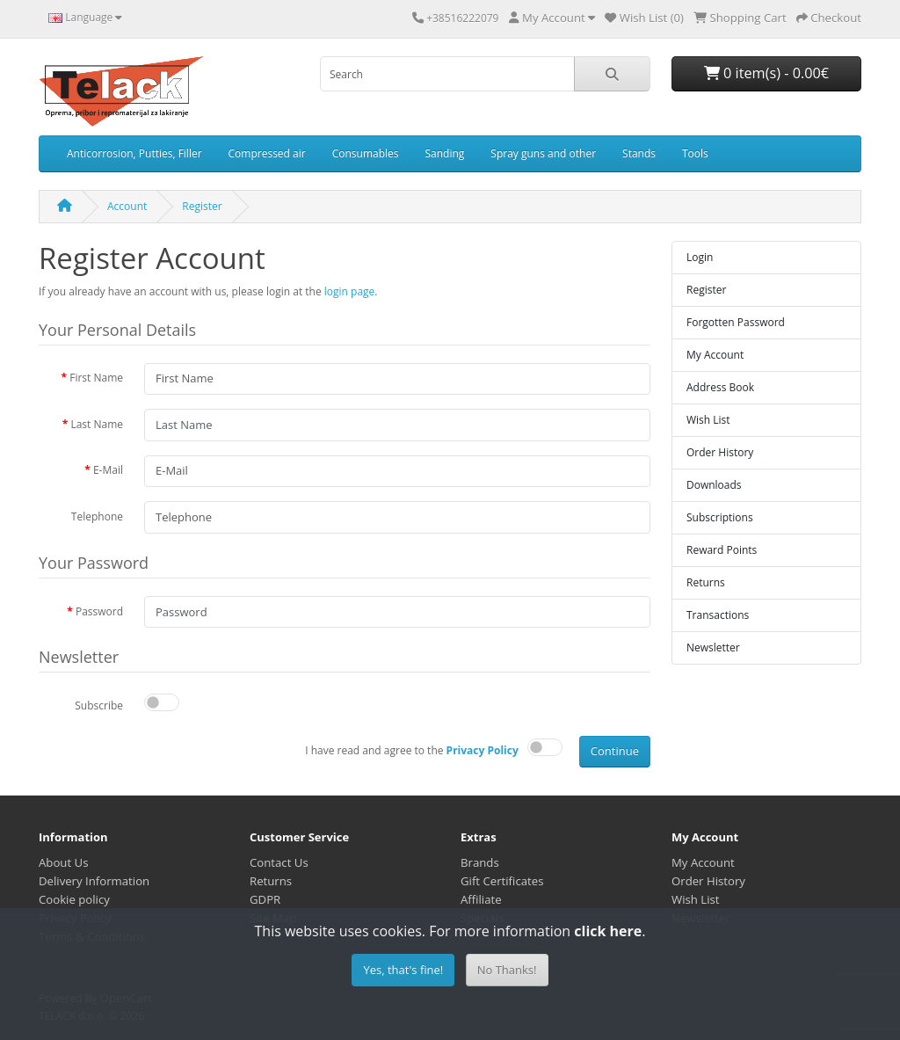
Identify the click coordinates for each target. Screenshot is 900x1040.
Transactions (717, 614)
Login (699, 257)
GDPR (265, 899)
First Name (96, 377)
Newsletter (713, 647)
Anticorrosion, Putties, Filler (134, 153)
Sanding (445, 153)
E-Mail (108, 469)
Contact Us (279, 862)
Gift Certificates (502, 881)
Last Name (96, 424)
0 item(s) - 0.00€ (766, 73)
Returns (705, 582)
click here (608, 931)
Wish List (708, 419)
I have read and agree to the (412, 750)
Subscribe (99, 705)
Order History (719, 452)
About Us (63, 862)
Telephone (97, 516)
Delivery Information (94, 881)
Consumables (365, 153)
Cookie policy (74, 899)
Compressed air (267, 153)
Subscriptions (719, 517)
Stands (639, 153)
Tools (695, 153)
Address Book (720, 387)
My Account (715, 354)
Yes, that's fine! (403, 970)
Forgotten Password (735, 322)
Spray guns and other (543, 153)
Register (201, 206)
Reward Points (721, 549)
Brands (480, 862)
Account (127, 206)
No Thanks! (507, 970)
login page (349, 291)
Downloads (714, 484)
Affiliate (481, 899)
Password (99, 611)
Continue (615, 751)
